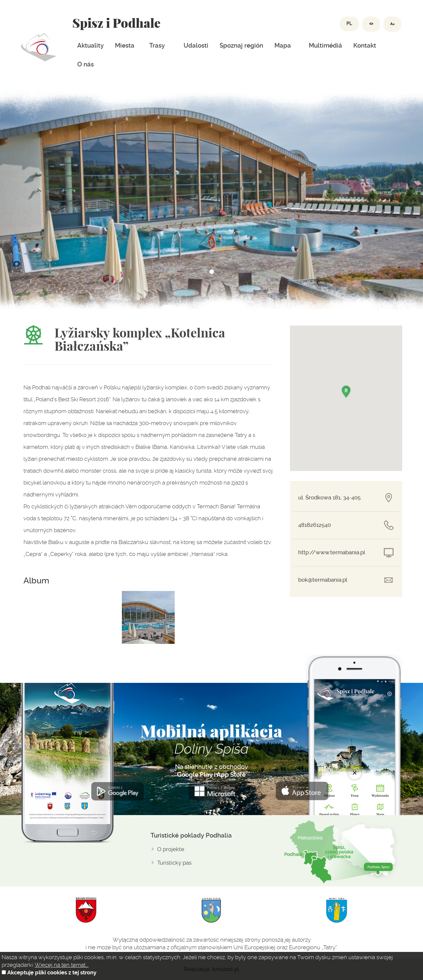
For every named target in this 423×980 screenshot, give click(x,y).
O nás (85, 64)
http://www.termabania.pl (331, 552)
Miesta (124, 45)
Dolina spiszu (39, 47)
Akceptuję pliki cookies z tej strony (51, 972)
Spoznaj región (241, 45)
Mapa (282, 45)
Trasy (157, 45)
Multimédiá (325, 45)
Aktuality (90, 45)
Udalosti (196, 45)
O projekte (170, 849)
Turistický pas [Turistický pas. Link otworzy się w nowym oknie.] (174, 862)
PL (349, 23)
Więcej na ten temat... (61, 964)
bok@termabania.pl (322, 580)
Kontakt (364, 45)
